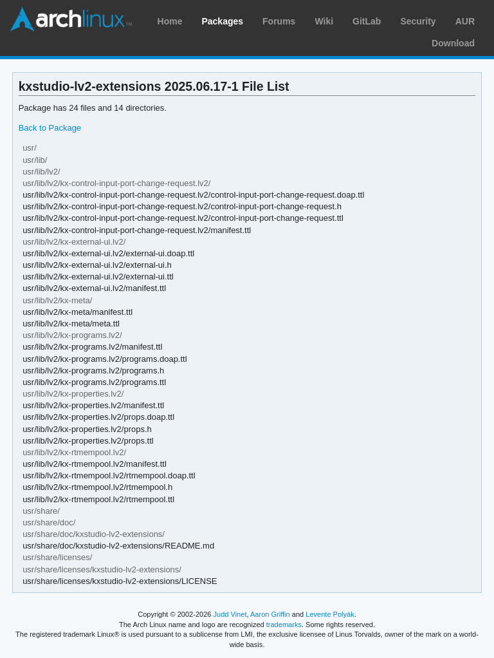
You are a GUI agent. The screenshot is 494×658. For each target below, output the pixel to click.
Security (417, 21)
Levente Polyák (330, 614)
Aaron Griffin (270, 614)
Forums (278, 21)
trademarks (284, 624)
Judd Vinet (230, 614)
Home (170, 21)
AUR (465, 21)
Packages (222, 21)
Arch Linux (71, 19)
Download (453, 43)
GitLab (366, 21)
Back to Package (50, 128)
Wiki (324, 21)
